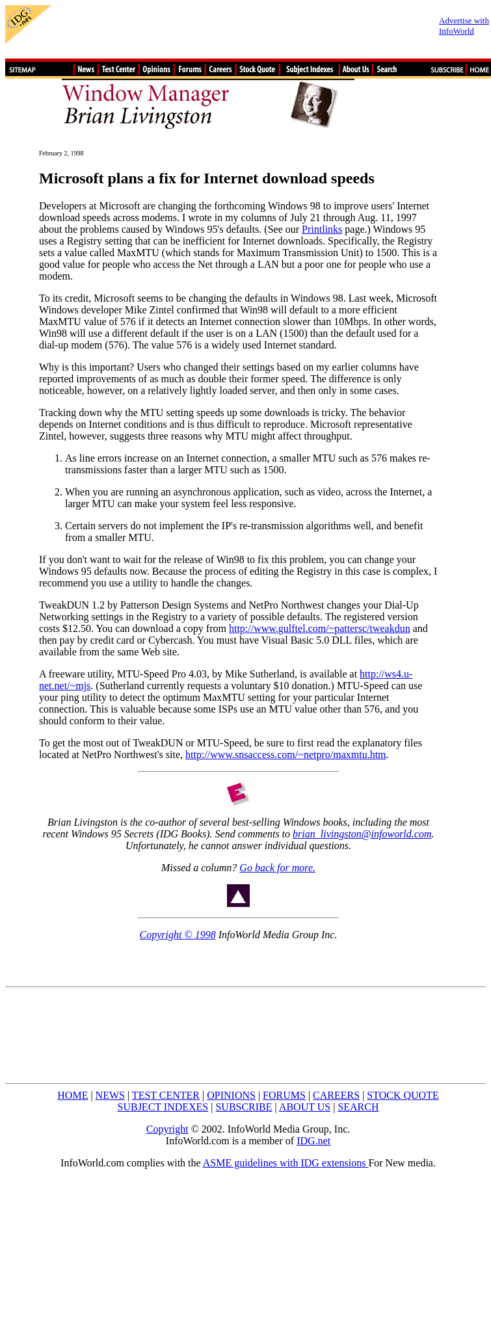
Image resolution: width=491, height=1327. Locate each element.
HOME (72, 1095)
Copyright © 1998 (178, 934)
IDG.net (313, 1140)
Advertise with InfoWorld (464, 26)
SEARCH (358, 1106)
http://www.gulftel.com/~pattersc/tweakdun (319, 628)
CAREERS (336, 1095)
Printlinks (322, 229)
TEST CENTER (166, 1095)
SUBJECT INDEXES (163, 1106)
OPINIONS (231, 1095)
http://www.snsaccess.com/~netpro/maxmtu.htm (285, 754)
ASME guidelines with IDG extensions (286, 1162)
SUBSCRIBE (243, 1106)
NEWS (110, 1095)
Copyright (167, 1129)
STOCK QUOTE (402, 1095)
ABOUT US (304, 1106)
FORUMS (284, 1095)
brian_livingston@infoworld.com (362, 833)
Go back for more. (277, 867)
